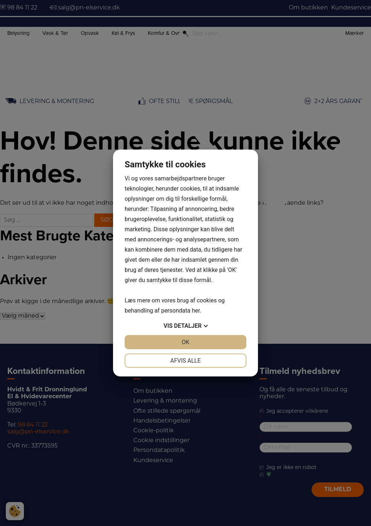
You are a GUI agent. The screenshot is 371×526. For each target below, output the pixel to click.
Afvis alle (185, 360)
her (196, 310)
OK (185, 342)
